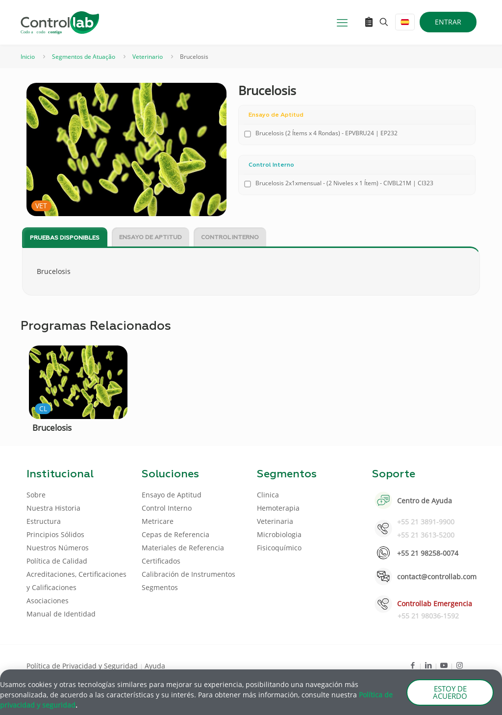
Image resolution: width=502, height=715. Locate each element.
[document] (251, 357)
